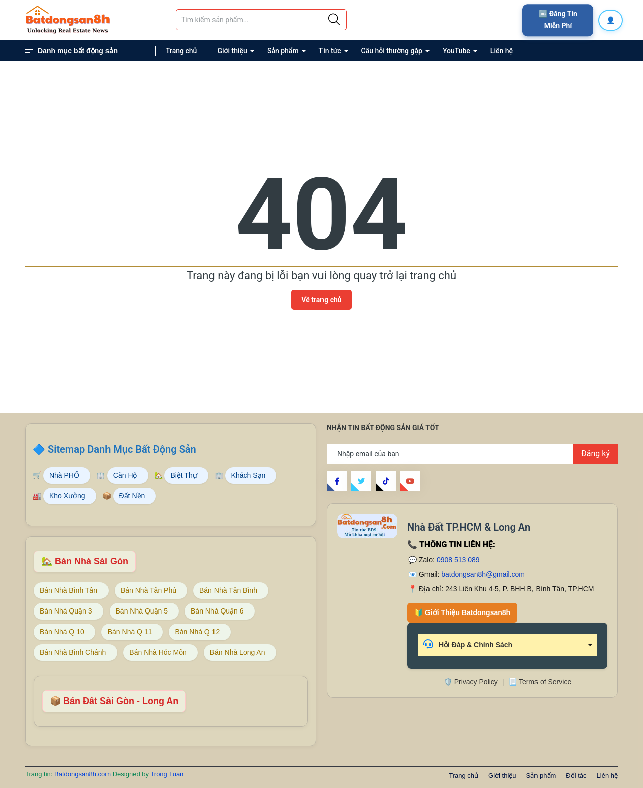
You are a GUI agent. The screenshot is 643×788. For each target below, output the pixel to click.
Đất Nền (132, 496)
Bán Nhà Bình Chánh (73, 652)
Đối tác (576, 775)
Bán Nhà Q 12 (197, 632)
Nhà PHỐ (64, 475)
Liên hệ (501, 51)
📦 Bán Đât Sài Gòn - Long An (114, 701)
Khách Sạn (248, 475)
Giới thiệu (232, 51)
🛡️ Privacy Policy (471, 682)
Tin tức (330, 51)
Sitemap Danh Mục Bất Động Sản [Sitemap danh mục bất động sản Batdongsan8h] (122, 449)
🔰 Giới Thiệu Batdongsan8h (462, 612)
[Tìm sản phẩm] (261, 20)
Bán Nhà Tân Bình (228, 590)
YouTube (456, 51)
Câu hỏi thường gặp (391, 51)
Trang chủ (181, 51)
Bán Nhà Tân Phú (148, 590)
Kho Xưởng (67, 496)
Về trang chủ (321, 300)
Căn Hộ (125, 475)
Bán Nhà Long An (237, 652)
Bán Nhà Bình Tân (68, 590)
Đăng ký (595, 453)
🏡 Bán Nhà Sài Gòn (84, 561)
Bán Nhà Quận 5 (142, 611)
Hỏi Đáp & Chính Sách (467, 644)
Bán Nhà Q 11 (130, 632)
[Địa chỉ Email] (472, 454)
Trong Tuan (166, 774)
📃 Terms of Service (539, 682)
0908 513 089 (458, 560)
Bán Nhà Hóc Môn (157, 652)
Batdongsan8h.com (83, 774)
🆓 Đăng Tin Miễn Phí (558, 20)
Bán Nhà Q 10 (62, 632)
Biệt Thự (183, 475)
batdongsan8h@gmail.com (483, 574)
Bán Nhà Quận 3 (66, 611)
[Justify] (334, 20)
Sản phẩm (283, 51)
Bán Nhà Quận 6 (217, 611)
